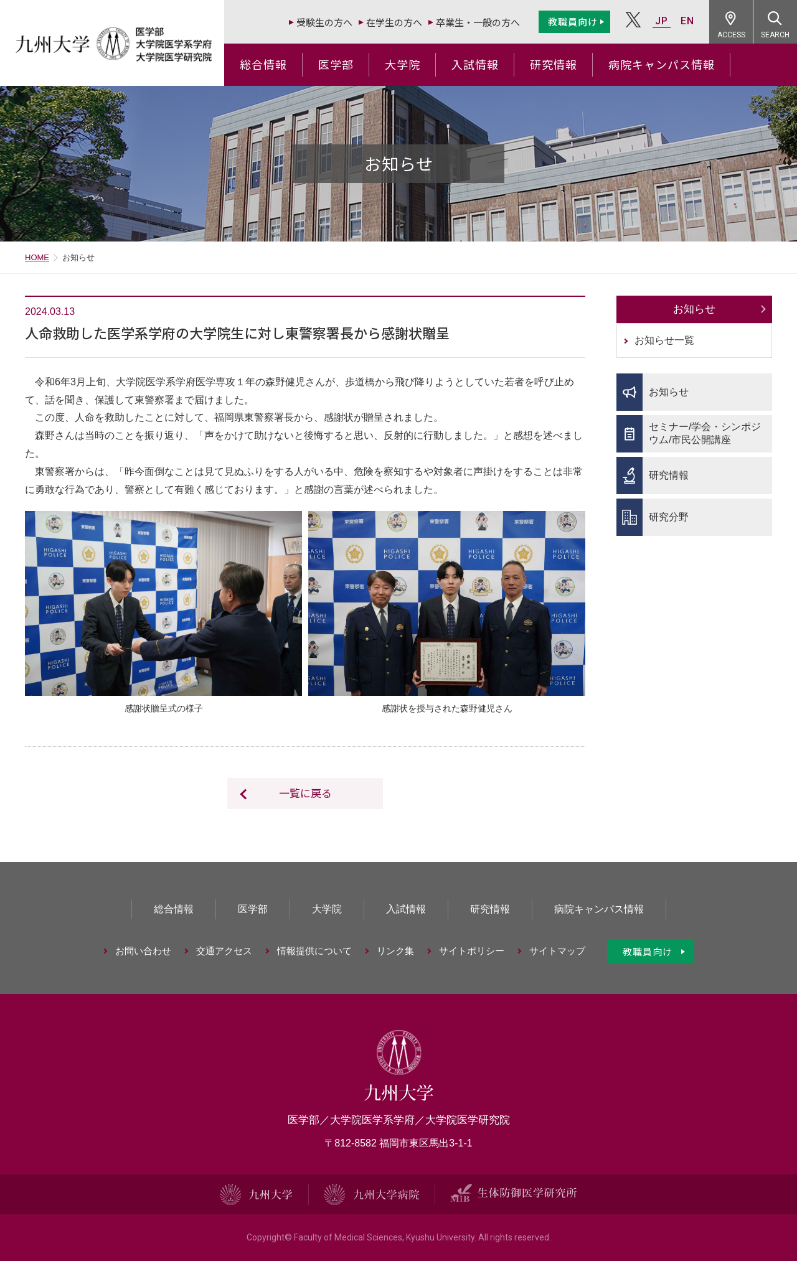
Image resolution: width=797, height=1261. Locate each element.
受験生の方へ (324, 22)
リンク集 (395, 950)
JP (661, 21)
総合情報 (263, 64)
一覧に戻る (305, 792)
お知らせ (694, 309)
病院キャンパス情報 (661, 64)
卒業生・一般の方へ (478, 22)
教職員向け (573, 21)
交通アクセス (224, 950)
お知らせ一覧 (664, 340)
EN (687, 21)
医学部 (336, 64)
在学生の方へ (394, 22)
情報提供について (314, 950)
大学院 (402, 64)
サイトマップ (557, 950)
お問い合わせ (143, 950)
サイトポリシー (471, 950)
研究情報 (553, 64)
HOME (37, 257)
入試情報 (475, 64)
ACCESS (731, 34)
